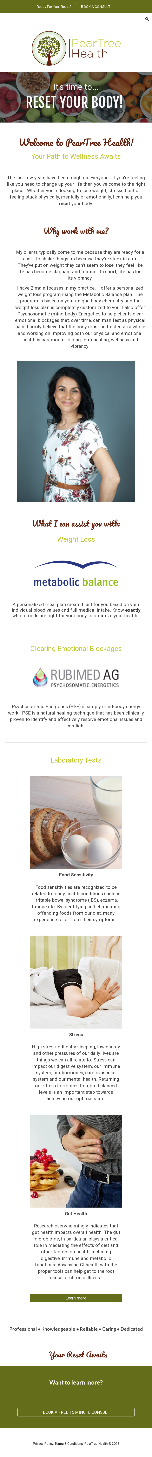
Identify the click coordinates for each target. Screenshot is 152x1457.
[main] (76, 97)
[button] (5, 19)
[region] (76, 6)
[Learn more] (76, 1298)
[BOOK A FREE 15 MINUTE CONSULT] (76, 1412)
